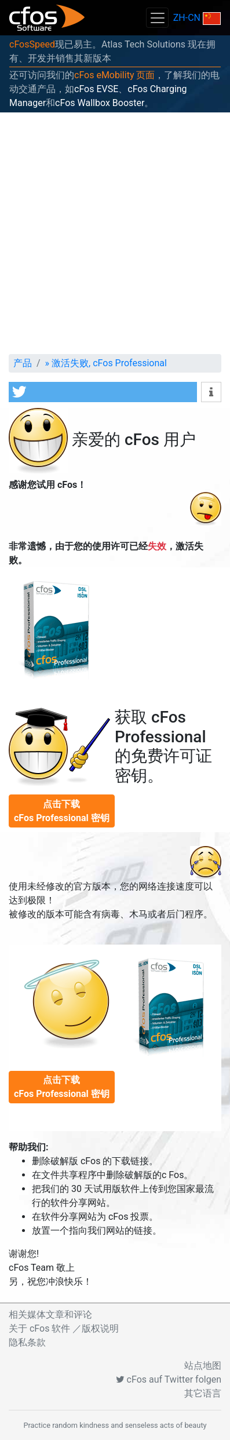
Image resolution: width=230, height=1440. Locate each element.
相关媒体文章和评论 (50, 1314)
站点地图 (202, 1365)
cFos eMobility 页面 (114, 75)
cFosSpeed (32, 44)
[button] (103, 392)
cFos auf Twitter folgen (168, 1379)
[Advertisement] (115, 233)
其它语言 (202, 1393)
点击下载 (61, 811)
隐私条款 (27, 1342)
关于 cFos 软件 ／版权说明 (64, 1328)
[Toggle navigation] (157, 18)
